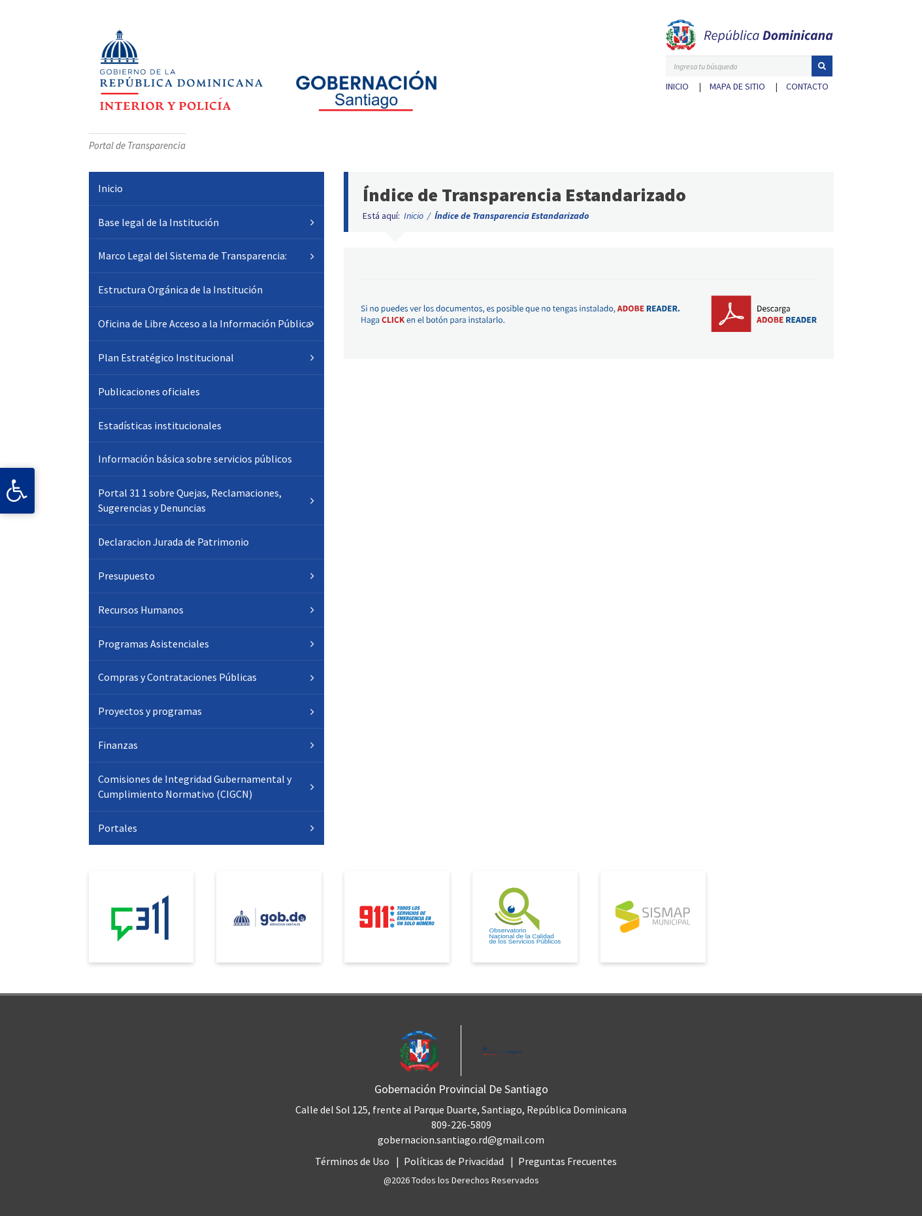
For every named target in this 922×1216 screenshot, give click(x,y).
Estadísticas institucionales (160, 425)
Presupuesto (126, 575)
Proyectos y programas (150, 710)
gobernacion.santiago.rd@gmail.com (461, 1139)
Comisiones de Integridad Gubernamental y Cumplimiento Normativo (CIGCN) (194, 786)
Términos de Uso (352, 1161)
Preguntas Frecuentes (567, 1161)
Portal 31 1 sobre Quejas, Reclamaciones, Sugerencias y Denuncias (190, 500)
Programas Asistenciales (153, 643)
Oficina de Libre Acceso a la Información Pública (204, 323)
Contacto (807, 86)
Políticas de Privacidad (454, 1161)
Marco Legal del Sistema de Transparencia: (192, 255)
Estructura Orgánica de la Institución (180, 289)
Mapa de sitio (737, 86)
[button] (822, 66)
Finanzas (118, 744)
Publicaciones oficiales (149, 391)
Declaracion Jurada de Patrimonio (173, 541)
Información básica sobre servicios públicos (195, 458)
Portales (117, 827)
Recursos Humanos (141, 609)
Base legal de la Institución (158, 222)
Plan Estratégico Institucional (166, 357)
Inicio (677, 86)
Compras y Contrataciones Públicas (177, 676)
